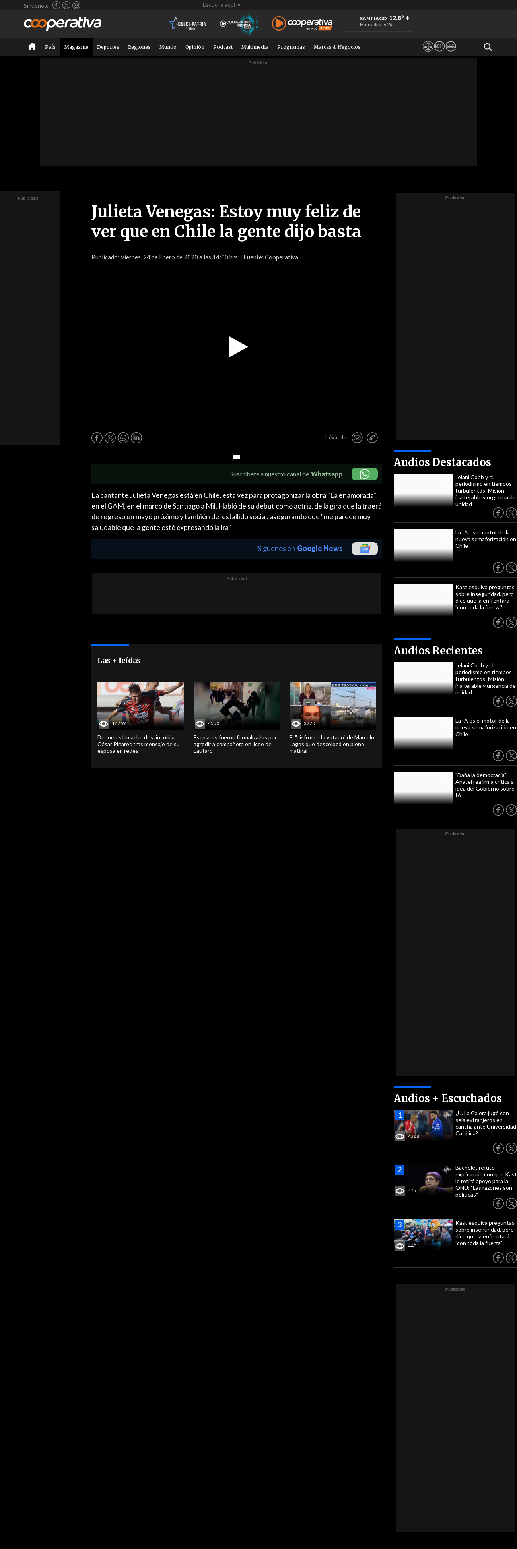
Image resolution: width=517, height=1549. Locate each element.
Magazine (76, 47)
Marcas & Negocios (337, 47)
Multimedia (254, 47)
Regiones (139, 47)
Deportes (108, 47)
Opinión (194, 47)
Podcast (223, 47)
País (50, 47)
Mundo (168, 47)
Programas (291, 47)
